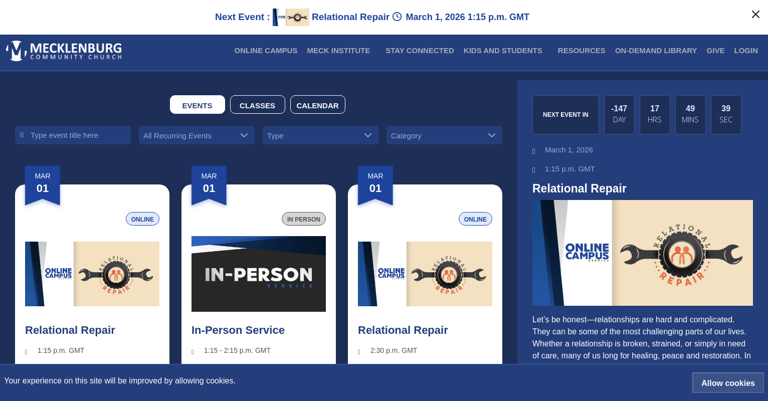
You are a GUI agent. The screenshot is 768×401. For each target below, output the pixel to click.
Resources (582, 50)
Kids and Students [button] (503, 50)
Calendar (317, 105)
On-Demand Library (656, 50)
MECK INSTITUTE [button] (338, 50)
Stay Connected (420, 50)
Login (746, 50)
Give (716, 50)
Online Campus (266, 50)
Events (197, 105)
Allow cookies (728, 383)
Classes (257, 105)
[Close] (755, 14)
